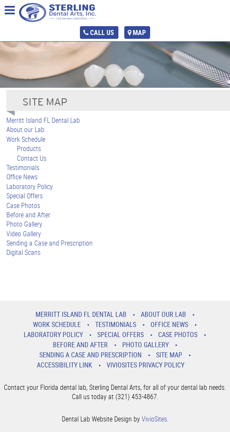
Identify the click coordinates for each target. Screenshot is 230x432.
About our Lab (25, 129)
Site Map (169, 354)
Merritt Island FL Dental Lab (43, 120)
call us (102, 32)
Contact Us (32, 158)
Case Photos (23, 205)
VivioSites (154, 419)
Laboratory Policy (29, 186)
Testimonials (22, 167)
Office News (22, 176)
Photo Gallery (24, 224)
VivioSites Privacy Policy (145, 365)
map (139, 32)
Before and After (28, 214)
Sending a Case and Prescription (49, 243)
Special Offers (24, 195)
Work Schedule (25, 139)
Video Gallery (23, 233)
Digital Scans (23, 252)
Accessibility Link (64, 365)
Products (29, 148)
